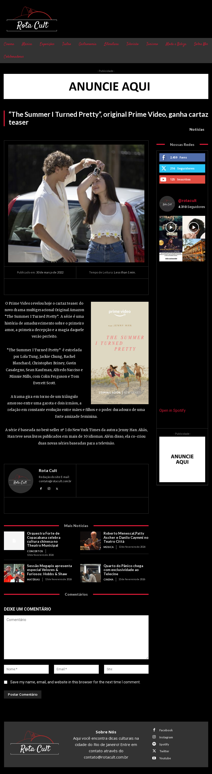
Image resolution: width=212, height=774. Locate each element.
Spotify (164, 743)
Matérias (33, 578)
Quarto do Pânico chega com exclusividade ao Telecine (123, 569)
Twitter (164, 750)
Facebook (165, 729)
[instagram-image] (170, 227)
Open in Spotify (172, 410)
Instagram (166, 736)
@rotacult (187, 200)
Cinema (108, 578)
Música (108, 546)
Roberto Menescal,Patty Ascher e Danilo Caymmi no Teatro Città (126, 537)
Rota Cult (48, 470)
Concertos (34, 550)
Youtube (165, 757)
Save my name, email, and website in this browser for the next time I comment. (75, 681)
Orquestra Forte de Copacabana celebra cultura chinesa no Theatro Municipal (49, 539)
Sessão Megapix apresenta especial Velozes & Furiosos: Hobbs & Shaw (49, 569)
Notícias (196, 129)
